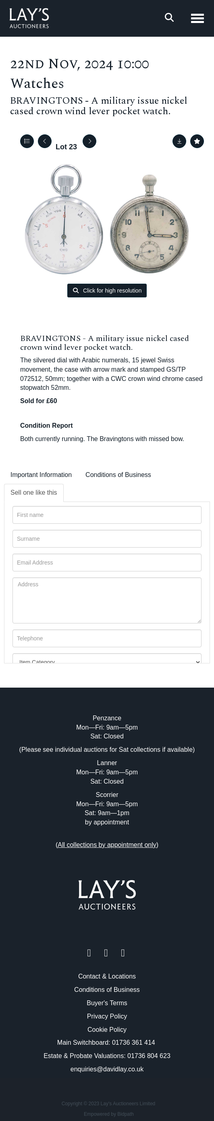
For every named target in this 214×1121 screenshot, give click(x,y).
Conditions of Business (118, 474)
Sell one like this (33, 492)
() (107, 844)
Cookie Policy (107, 1029)
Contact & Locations (107, 976)
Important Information (41, 474)
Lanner (107, 762)
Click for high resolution (107, 290)
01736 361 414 (134, 1042)
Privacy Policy (107, 1016)
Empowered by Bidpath (109, 1114)
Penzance (107, 718)
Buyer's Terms (107, 1003)
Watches (37, 83)
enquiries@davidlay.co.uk (107, 1069)
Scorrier (107, 794)
